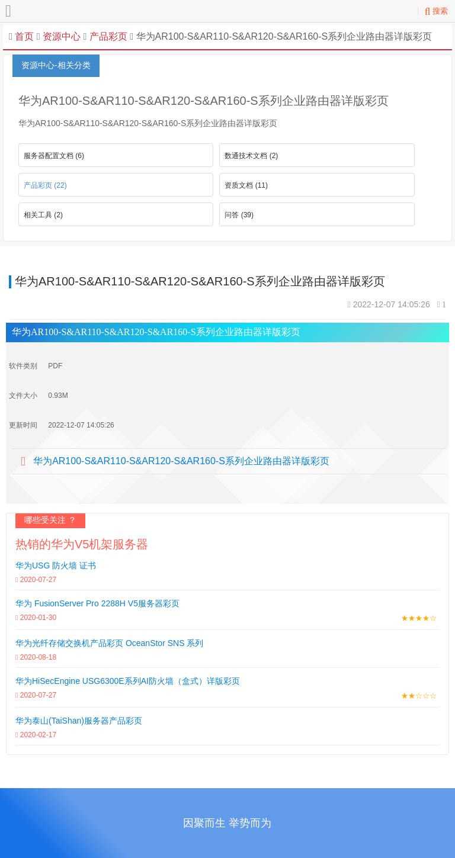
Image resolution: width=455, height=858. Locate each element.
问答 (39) (239, 215)
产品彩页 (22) (45, 185)
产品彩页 (106, 36)
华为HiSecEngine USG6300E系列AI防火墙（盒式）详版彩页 (127, 681)
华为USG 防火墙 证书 (55, 565)
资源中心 (62, 36)
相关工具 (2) (43, 215)
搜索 (436, 11)
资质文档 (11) (246, 185)
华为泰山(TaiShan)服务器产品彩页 (78, 720)
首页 (24, 36)
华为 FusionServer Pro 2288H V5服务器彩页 (97, 603)
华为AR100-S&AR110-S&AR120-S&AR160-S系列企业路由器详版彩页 (181, 461)
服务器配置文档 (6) (54, 156)
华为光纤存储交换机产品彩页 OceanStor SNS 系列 (109, 643)
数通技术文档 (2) (251, 156)
